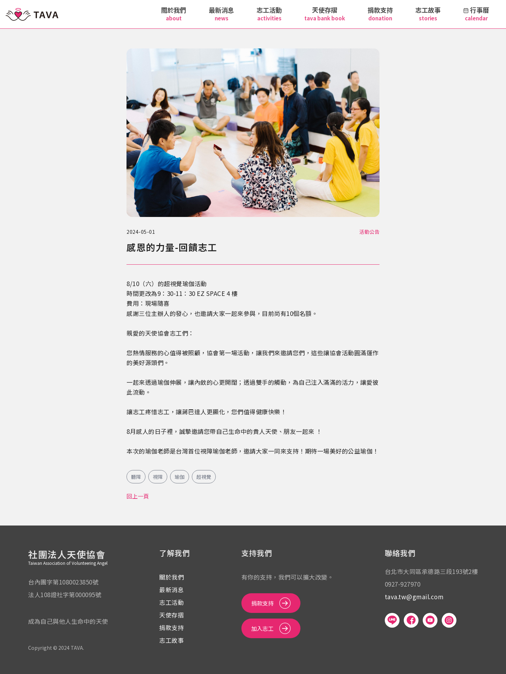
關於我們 (171, 577)
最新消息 (171, 589)
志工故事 (171, 640)
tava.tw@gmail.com (414, 596)
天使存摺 (171, 614)
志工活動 (171, 602)
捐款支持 (171, 627)
